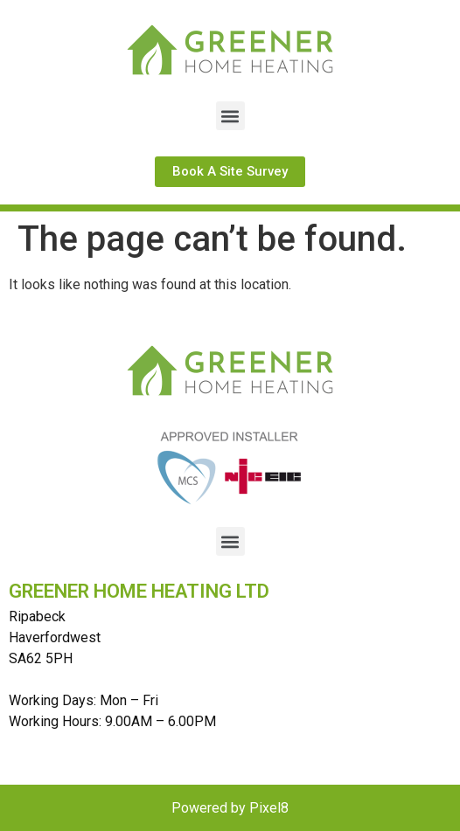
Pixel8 (269, 808)
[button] (230, 115)
